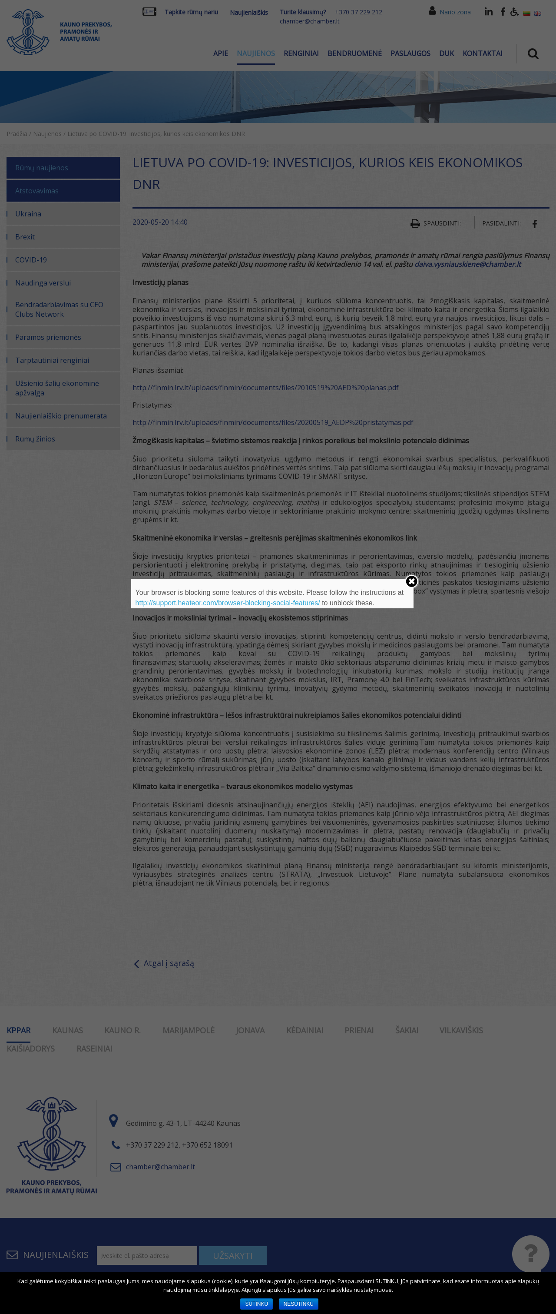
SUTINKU (256, 1304)
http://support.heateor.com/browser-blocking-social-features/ (228, 603)
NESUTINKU (299, 1304)
